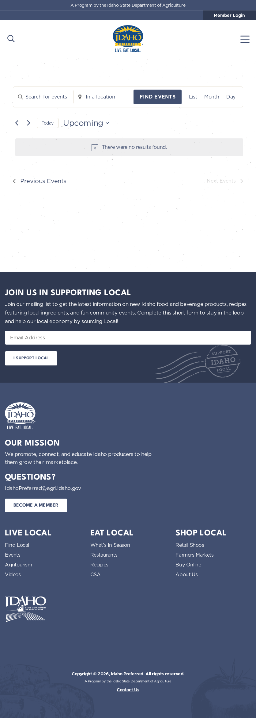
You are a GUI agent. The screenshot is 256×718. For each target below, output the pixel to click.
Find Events (157, 97)
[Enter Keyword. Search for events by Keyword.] (43, 97)
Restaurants (104, 555)
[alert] (129, 147)
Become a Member (35, 505)
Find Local (17, 545)
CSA (95, 574)
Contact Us (128, 690)
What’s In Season (110, 545)
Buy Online (188, 565)
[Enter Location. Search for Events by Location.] (103, 97)
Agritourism (18, 565)
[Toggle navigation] (245, 39)
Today (48, 122)
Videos (13, 574)
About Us (186, 574)
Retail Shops (189, 545)
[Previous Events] (16, 123)
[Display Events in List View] (193, 97)
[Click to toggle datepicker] (86, 123)
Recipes (99, 565)
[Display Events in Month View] (211, 97)
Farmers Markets (194, 555)
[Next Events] (28, 123)
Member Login (229, 15)
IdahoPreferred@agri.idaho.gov (43, 488)
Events (13, 555)
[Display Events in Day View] (230, 97)
